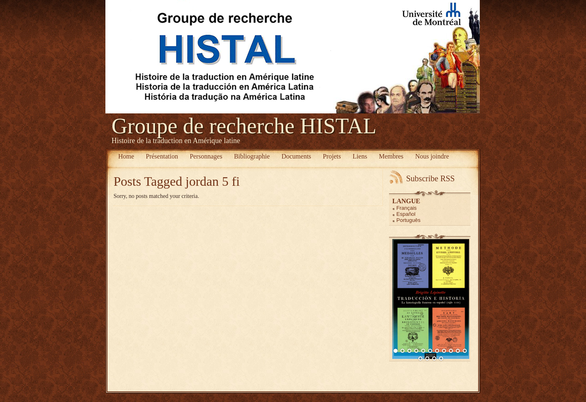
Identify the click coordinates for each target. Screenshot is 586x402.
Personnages (206, 156)
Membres (391, 156)
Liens (360, 156)
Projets (332, 156)
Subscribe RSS (430, 178)
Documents (296, 156)
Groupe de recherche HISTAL (244, 126)
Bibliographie (252, 156)
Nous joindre (432, 156)
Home (126, 156)
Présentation (162, 156)
